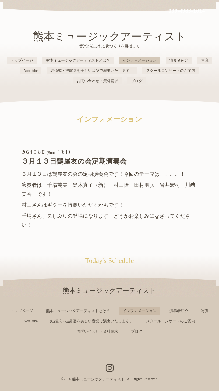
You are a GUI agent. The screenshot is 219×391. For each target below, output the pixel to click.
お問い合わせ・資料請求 (97, 81)
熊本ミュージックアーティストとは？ (78, 60)
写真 (205, 60)
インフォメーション (140, 60)
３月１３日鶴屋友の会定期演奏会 (74, 161)
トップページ (21, 60)
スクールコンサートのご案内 (170, 71)
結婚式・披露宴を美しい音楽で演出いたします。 (91, 71)
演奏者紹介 (178, 60)
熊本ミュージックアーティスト (109, 36)
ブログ (136, 81)
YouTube (31, 71)
